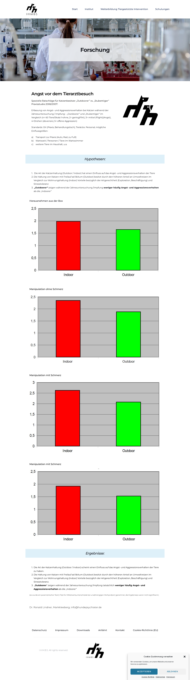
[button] (184, 666)
